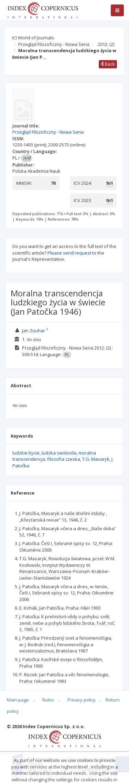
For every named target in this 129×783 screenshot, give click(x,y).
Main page (18, 700)
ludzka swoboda (59, 453)
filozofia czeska (63, 459)
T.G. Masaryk (95, 459)
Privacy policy (81, 700)
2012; (106, 44)
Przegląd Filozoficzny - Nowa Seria (53, 44)
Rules (48, 700)
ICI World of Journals (33, 38)
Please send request (69, 253)
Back (108, 64)
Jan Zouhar (33, 330)
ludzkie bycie (26, 453)
